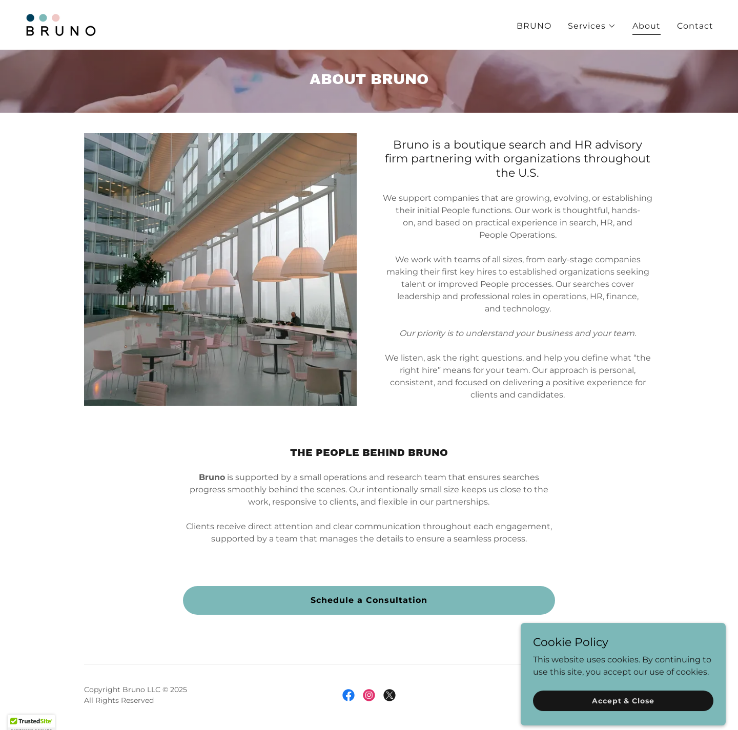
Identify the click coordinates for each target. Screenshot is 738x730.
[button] (592, 26)
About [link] (646, 26)
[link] (61, 24)
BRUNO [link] (534, 26)
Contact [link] (695, 26)
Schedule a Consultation (369, 600)
